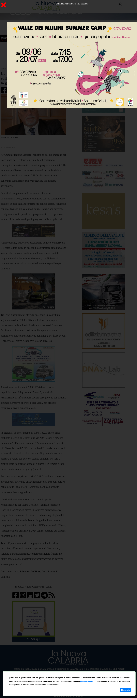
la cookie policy (87, 681)
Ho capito (125, 690)
